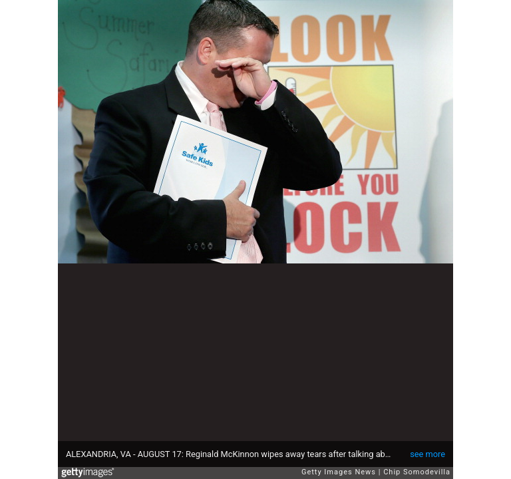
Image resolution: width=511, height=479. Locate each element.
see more (427, 454)
